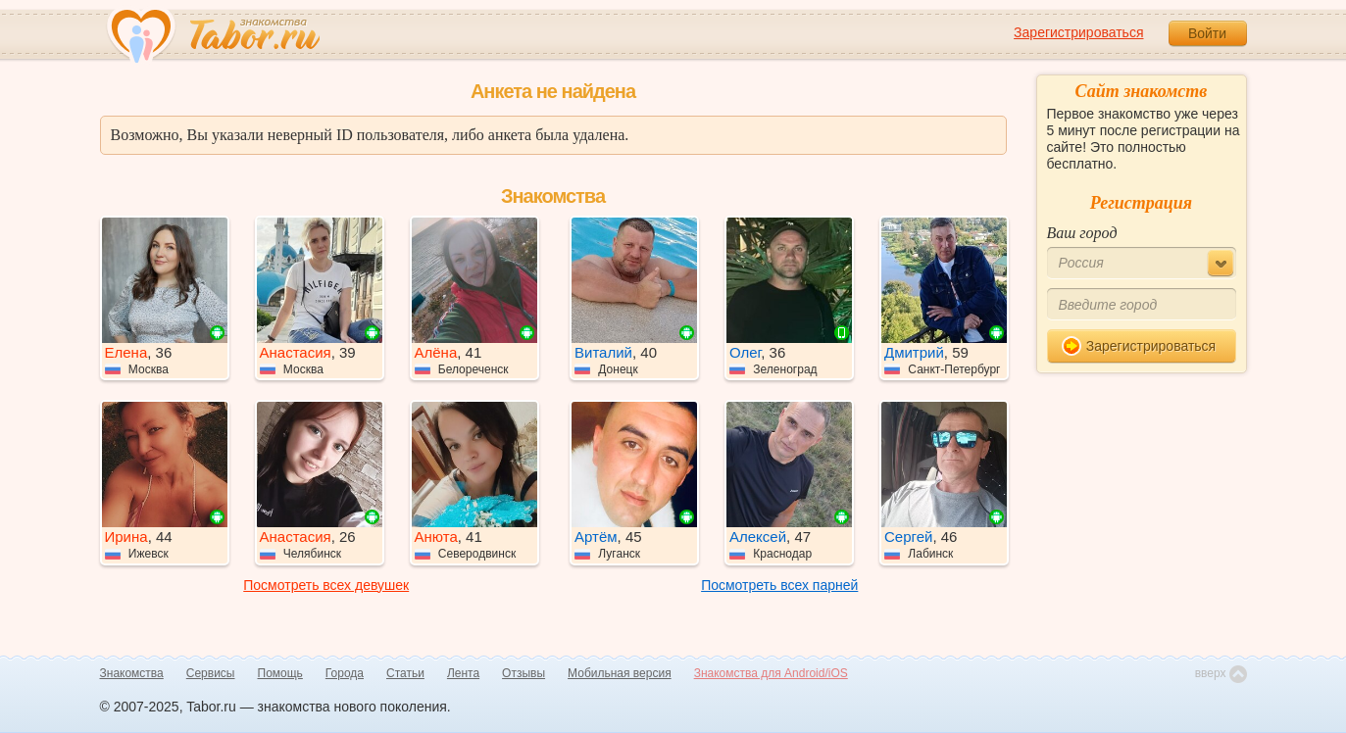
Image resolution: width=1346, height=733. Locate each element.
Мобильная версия (620, 673)
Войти (1207, 33)
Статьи (405, 673)
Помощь (280, 673)
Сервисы (210, 673)
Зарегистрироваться (1078, 32)
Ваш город (1082, 232)
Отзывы (523, 673)
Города (344, 673)
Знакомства (132, 673)
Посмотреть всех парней (779, 585)
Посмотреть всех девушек (326, 585)
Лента (463, 673)
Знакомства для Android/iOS (771, 673)
